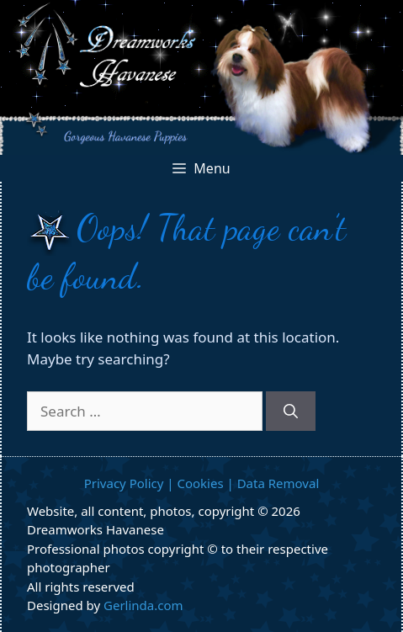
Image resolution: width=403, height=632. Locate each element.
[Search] (291, 411)
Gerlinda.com (143, 605)
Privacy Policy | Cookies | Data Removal (202, 483)
